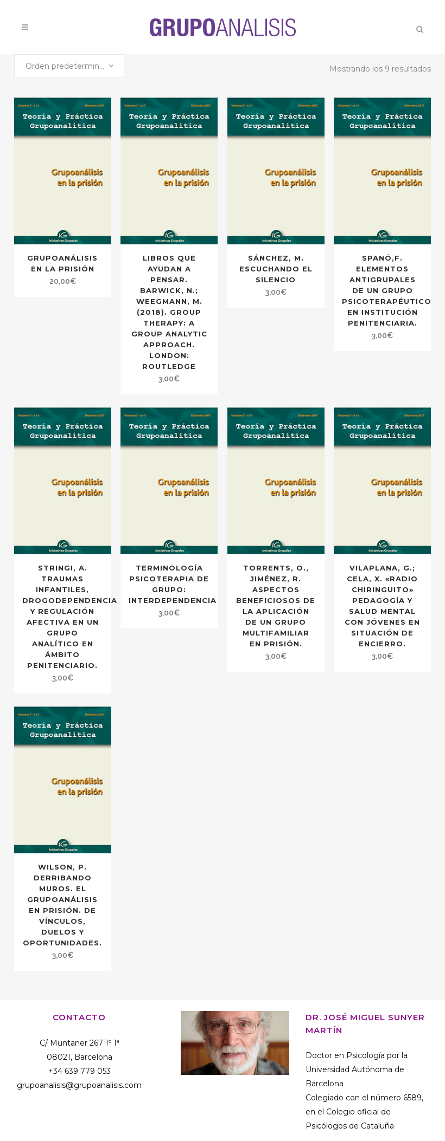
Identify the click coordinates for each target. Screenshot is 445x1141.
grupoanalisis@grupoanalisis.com (79, 1085)
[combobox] (69, 66)
